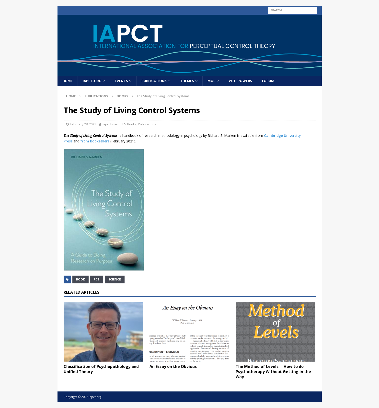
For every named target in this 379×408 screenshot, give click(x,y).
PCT (97, 279)
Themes (187, 80)
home (67, 80)
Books (132, 124)
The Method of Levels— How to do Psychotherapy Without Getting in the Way (273, 371)
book (80, 279)
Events (121, 80)
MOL (211, 80)
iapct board (111, 124)
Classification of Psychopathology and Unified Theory (101, 369)
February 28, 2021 (83, 124)
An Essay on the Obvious (173, 366)
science (114, 279)
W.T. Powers (240, 80)
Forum (268, 80)
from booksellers (94, 141)
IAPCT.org (92, 80)
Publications (154, 80)
